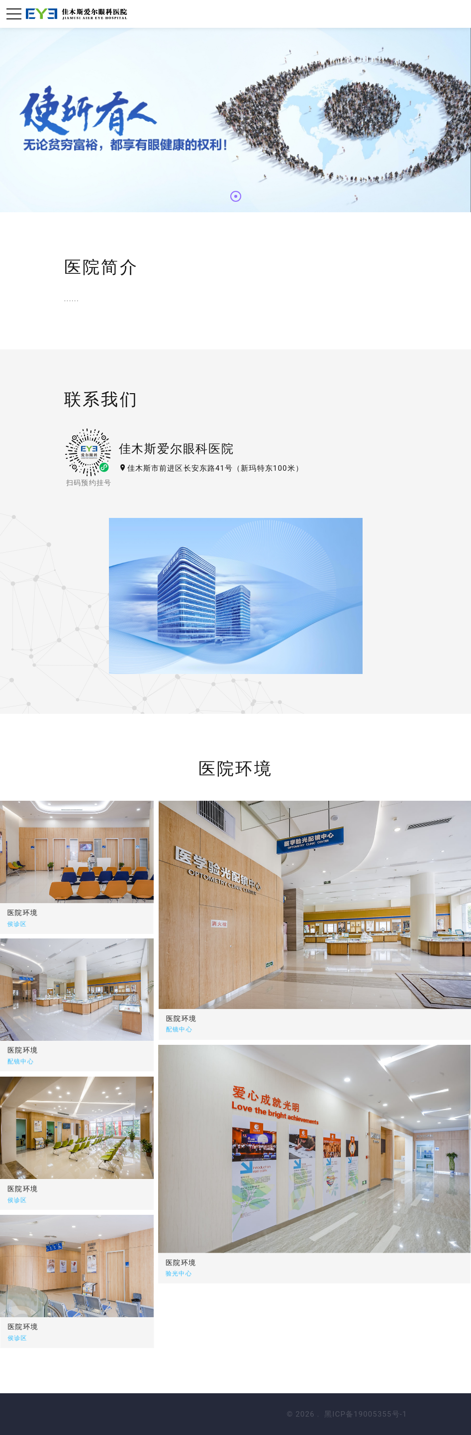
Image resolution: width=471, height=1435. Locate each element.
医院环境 (300, 1018)
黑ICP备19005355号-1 (365, 1414)
